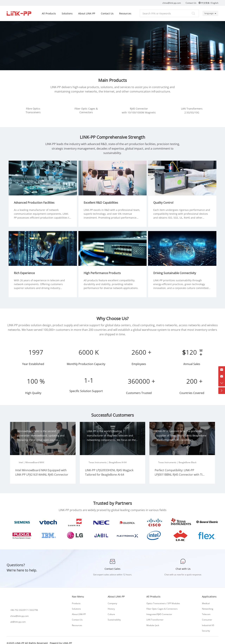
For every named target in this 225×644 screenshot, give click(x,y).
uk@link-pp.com (18, 616)
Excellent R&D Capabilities (102, 199)
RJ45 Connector (139, 108)
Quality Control (165, 199)
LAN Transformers (191, 108)
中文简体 (205, 2)
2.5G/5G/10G (191, 112)
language (208, 13)
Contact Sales (112, 563)
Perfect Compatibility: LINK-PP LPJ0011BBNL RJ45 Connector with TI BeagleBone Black (178, 469)
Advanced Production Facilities (35, 199)
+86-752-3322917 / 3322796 (24, 604)
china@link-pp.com (171, 2)
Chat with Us (183, 563)
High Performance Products (103, 268)
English (214, 2)
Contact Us (191, 2)
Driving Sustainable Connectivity (176, 268)
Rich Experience (25, 268)
